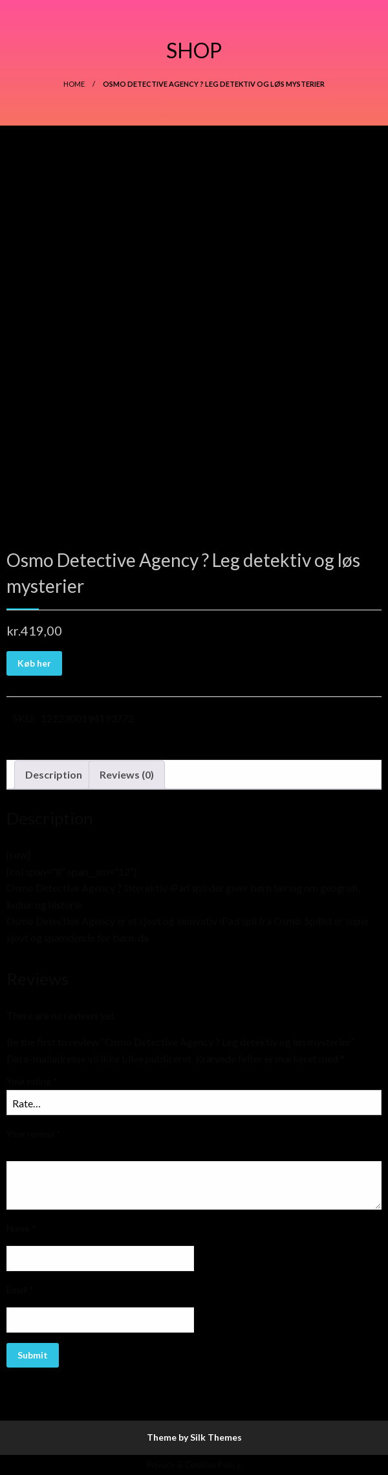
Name (21, 1228)
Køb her (34, 663)
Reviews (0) (127, 774)
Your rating (32, 1081)
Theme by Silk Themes (194, 1437)
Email (20, 1289)
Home (74, 84)
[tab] (53, 774)
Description (53, 774)
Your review (33, 1133)
